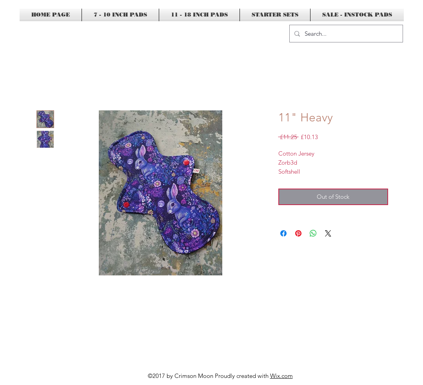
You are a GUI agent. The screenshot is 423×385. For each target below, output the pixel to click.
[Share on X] (328, 233)
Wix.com (281, 376)
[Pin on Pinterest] (298, 233)
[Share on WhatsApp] (313, 233)
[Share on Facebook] (283, 233)
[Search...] (345, 33)
